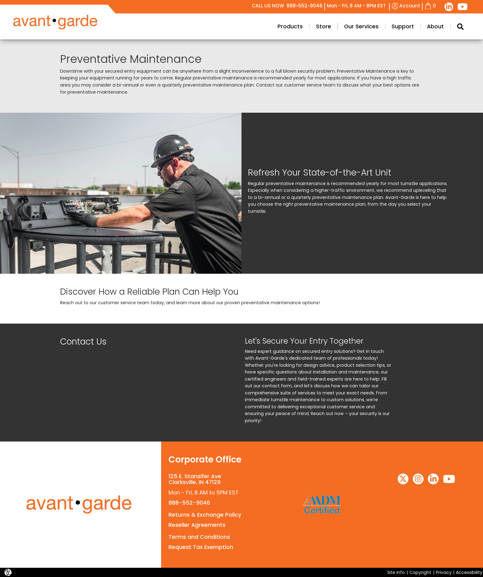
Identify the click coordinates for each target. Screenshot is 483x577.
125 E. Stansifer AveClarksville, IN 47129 (194, 479)
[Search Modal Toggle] (460, 26)
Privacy (444, 572)
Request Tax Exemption (200, 547)
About (435, 26)
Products (290, 26)
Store (323, 26)
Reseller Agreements (196, 525)
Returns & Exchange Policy (204, 514)
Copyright (420, 572)
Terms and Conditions (199, 537)
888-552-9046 (189, 502)
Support (403, 26)
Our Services (361, 26)
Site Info (396, 572)
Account (406, 5)
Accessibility (469, 572)
